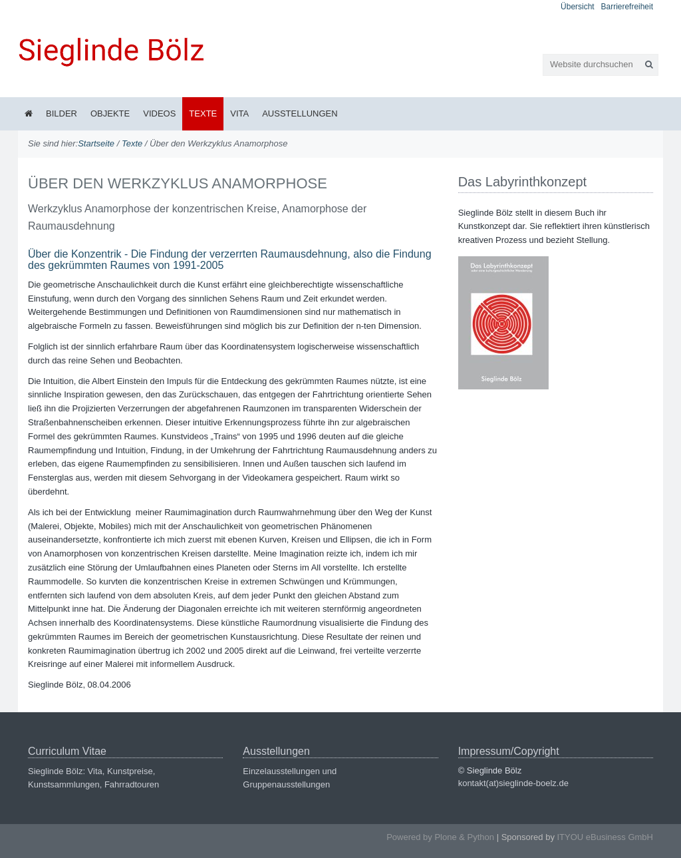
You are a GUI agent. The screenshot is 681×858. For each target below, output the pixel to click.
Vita (239, 113)
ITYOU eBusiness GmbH (605, 837)
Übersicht (578, 6)
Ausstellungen (299, 113)
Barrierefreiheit (627, 6)
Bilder (61, 113)
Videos (159, 113)
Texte (203, 113)
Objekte (110, 113)
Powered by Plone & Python (440, 837)
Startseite (96, 143)
